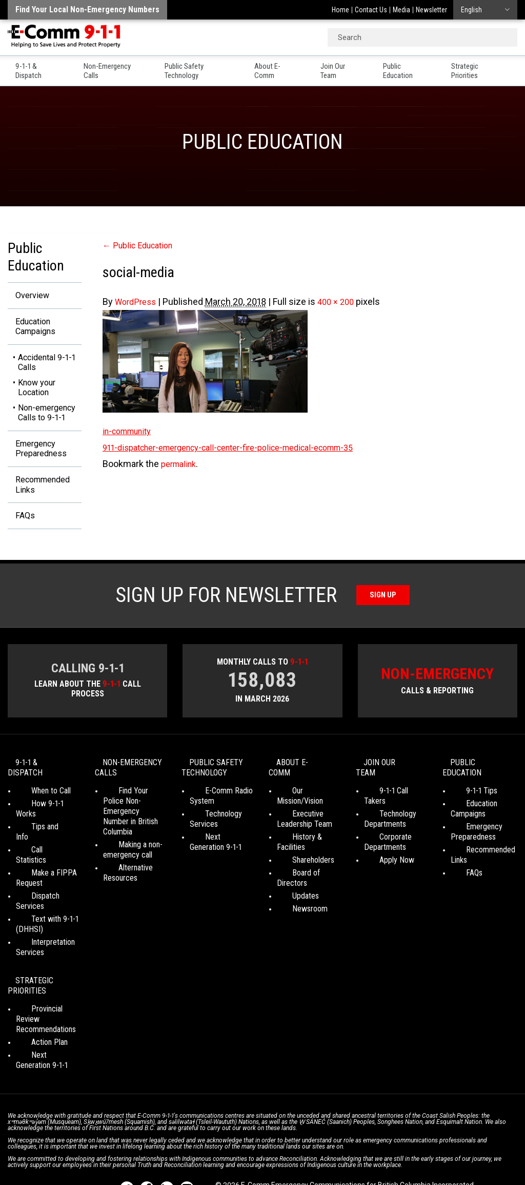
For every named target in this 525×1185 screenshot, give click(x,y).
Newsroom (294, 881)
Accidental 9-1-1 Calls (46, 366)
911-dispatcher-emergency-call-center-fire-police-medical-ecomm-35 (245, 447)
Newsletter (431, 10)
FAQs (18, 524)
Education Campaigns (31, 329)
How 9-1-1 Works (43, 806)
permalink (181, 463)
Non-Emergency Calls (110, 66)
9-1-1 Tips (466, 794)
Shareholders (298, 842)
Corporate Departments (385, 835)
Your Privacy (235, 1149)
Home (340, 10)
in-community (131, 430)
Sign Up (383, 604)
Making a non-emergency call (127, 853)
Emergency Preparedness (36, 453)
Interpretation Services (37, 909)
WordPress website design (258, 1159)
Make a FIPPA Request (39, 850)
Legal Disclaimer (405, 1149)
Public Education (415, 66)
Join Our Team (349, 66)
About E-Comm (282, 66)
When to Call (35, 794)
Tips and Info (36, 819)
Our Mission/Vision (306, 794)
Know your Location (36, 391)
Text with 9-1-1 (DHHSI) (39, 886)
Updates (290, 868)
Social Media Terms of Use (304, 1149)
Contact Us (371, 10)
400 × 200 (342, 301)
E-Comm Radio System (213, 809)
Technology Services (208, 832)
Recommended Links (39, 492)
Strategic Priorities (489, 66)
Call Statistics (37, 832)
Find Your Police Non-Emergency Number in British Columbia (130, 819)
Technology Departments (385, 812)
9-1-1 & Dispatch (32, 66)
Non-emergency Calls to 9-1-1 (46, 416)
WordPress (137, 301)
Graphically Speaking (345, 1159)
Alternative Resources (120, 876)
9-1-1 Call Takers (390, 794)
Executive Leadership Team (304, 812)
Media (401, 10)
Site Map (451, 1149)
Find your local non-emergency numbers (87, 9)
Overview (27, 295)
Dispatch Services (45, 868)
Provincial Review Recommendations (46, 975)
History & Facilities (307, 829)
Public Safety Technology (201, 66)
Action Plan (34, 993)
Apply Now (381, 853)
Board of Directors (307, 855)
